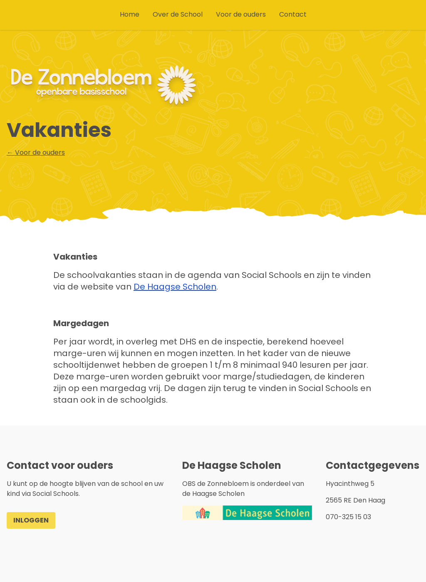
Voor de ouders (241, 14)
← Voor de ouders (36, 152)
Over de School (178, 14)
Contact (293, 14)
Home (129, 14)
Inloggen (31, 520)
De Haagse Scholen (175, 286)
